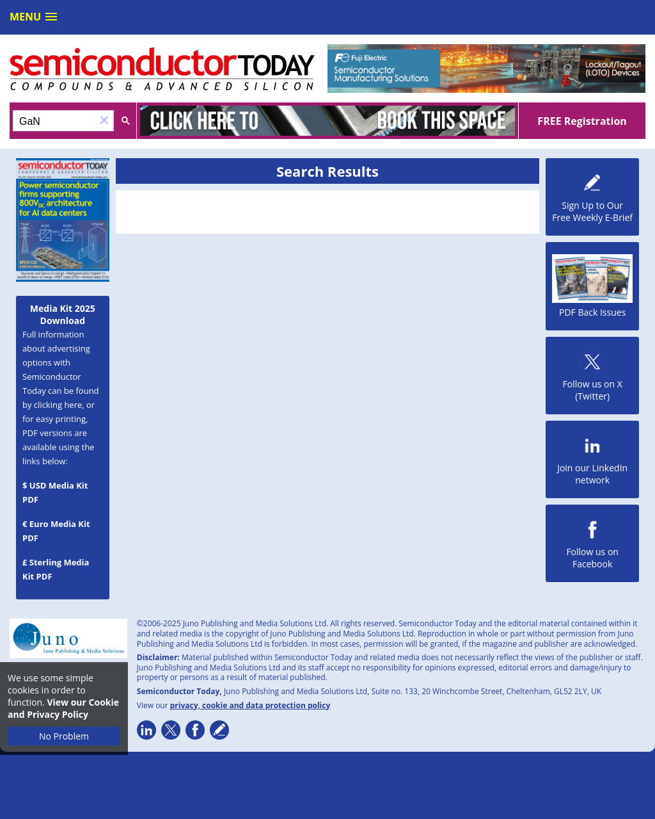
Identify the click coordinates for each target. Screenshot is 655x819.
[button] (104, 120)
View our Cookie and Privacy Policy (63, 708)
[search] (54, 121)
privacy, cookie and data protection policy (250, 705)
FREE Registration (581, 121)
